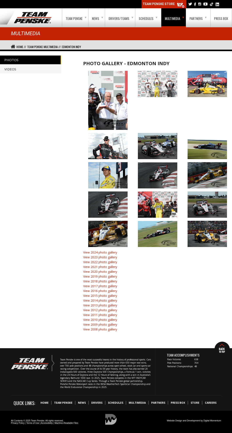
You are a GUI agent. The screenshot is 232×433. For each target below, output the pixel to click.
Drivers (96, 403)
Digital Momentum (212, 420)
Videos (10, 69)
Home (44, 403)
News (97, 18)
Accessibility (47, 423)
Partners (198, 18)
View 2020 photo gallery (100, 272)
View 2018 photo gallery (100, 281)
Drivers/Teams (121, 18)
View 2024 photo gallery (100, 252)
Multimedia (174, 18)
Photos (11, 60)
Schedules (148, 18)
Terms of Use (32, 423)
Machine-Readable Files (66, 423)
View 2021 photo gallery (100, 267)
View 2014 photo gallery (100, 300)
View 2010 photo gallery (100, 320)
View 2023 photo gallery (100, 257)
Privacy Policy (18, 423)
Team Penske (76, 18)
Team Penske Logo (32, 18)
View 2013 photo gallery (100, 305)
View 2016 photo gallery (100, 291)
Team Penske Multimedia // (44, 46)
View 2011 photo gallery (100, 315)
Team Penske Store (164, 5)
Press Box (221, 18)
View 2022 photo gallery (100, 262)
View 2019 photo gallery (100, 276)
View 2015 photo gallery (100, 296)
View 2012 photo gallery (100, 310)
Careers (210, 403)
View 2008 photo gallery (100, 329)
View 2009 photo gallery (100, 324)
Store (195, 403)
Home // (21, 46)
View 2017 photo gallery (100, 286)
